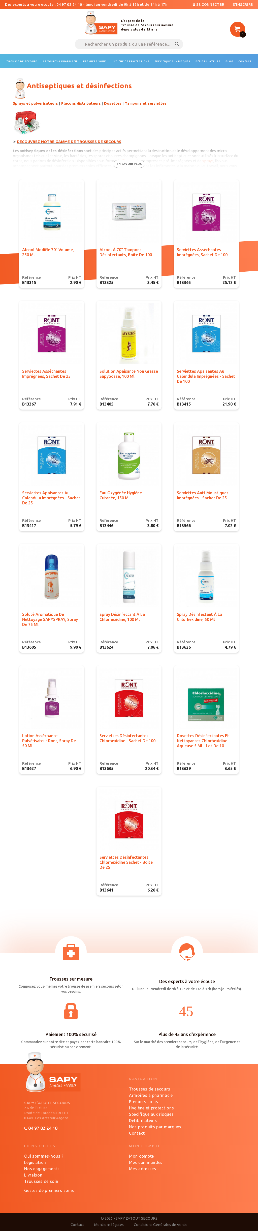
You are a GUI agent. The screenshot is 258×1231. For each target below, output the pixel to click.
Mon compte (141, 1156)
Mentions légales (109, 1224)
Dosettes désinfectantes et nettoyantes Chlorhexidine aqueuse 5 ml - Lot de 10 (203, 740)
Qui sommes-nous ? (43, 1156)
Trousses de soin (41, 1181)
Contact (137, 1133)
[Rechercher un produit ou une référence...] (129, 44)
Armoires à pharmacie (151, 1095)
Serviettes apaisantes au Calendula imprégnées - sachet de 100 (206, 376)
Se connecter (209, 5)
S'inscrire (243, 5)
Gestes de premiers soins (49, 1190)
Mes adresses (142, 1168)
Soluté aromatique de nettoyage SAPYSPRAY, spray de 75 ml (50, 619)
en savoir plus (129, 163)
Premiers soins (143, 1101)
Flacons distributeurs (81, 103)
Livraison (33, 1175)
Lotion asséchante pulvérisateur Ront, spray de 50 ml (49, 740)
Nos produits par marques (155, 1127)
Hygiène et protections (151, 1108)
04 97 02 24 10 (40, 1128)
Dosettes (112, 103)
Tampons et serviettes (146, 103)
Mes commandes (146, 1162)
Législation (35, 1162)
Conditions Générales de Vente (160, 1224)
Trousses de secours (149, 1089)
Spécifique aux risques (151, 1114)
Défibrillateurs (143, 1120)
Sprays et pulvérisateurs (35, 103)
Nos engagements (42, 1168)
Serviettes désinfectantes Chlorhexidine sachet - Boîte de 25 (126, 862)
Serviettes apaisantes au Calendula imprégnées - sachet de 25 (51, 498)
